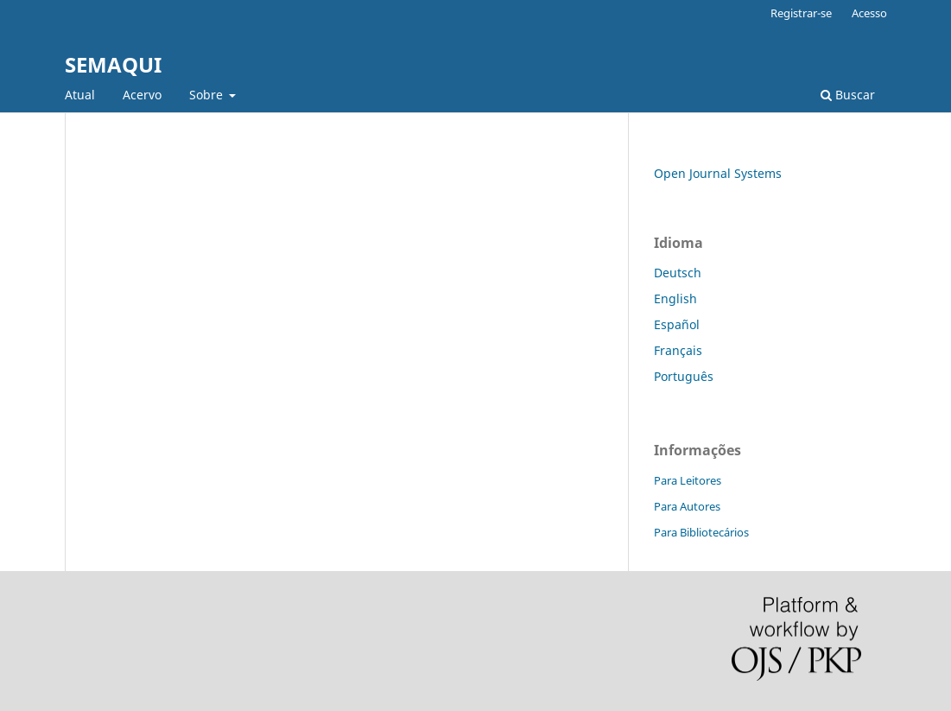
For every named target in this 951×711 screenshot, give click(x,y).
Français (678, 350)
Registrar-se (801, 13)
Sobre (207, 94)
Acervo (142, 94)
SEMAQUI (113, 64)
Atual (80, 94)
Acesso (869, 13)
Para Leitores (687, 480)
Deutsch (677, 272)
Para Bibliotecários (701, 532)
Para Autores (687, 506)
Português (683, 376)
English (675, 298)
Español (677, 324)
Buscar (848, 94)
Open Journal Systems (718, 173)
